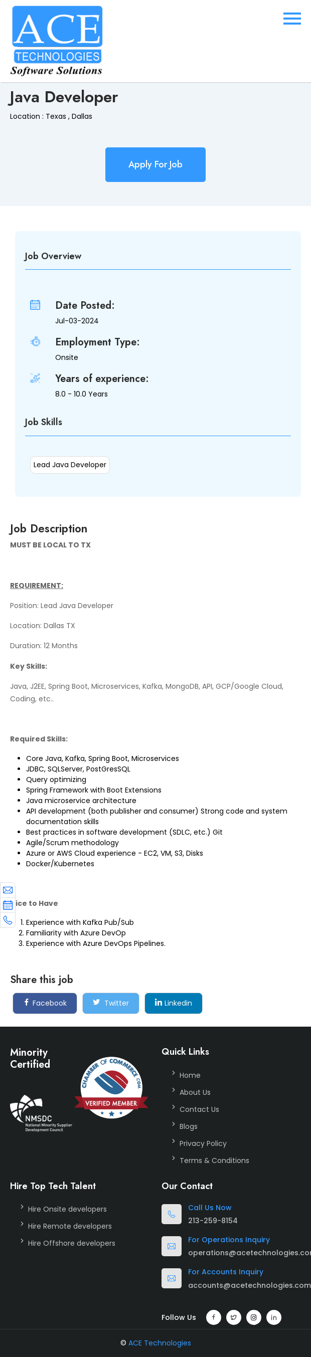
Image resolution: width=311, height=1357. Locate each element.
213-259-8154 (213, 1221)
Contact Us (199, 1109)
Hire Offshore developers (71, 1243)
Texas (56, 116)
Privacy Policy (203, 1143)
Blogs (189, 1126)
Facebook (45, 1003)
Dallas (82, 116)
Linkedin (173, 1003)
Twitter (111, 1003)
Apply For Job (155, 164)
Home (190, 1075)
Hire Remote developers (70, 1226)
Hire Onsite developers (67, 1209)
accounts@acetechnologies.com (249, 1285)
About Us (195, 1092)
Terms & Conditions (214, 1160)
